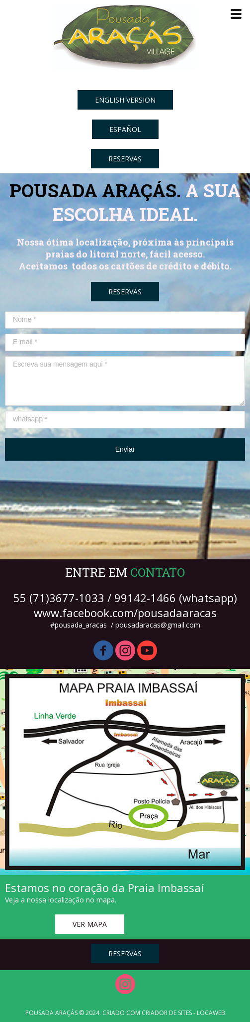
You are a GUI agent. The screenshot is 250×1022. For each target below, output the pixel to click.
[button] (125, 100)
